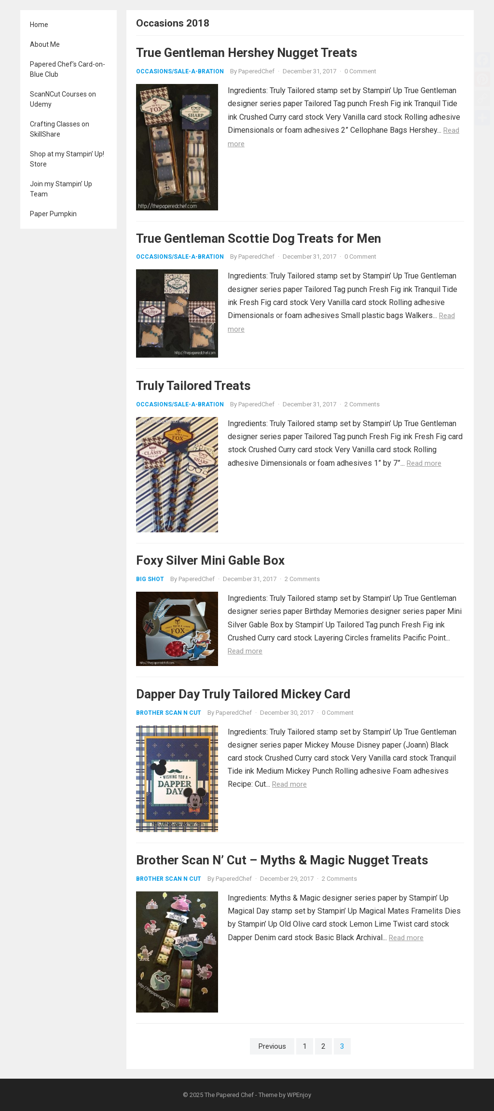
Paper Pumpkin (53, 214)
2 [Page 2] (323, 1046)
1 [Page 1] (304, 1046)
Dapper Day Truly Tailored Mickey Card (243, 694)
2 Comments (362, 404)
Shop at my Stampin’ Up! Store (67, 159)
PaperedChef (256, 71)
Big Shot (150, 579)
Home (39, 24)
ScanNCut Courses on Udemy (63, 99)
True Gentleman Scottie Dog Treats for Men (258, 238)
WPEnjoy (299, 1094)
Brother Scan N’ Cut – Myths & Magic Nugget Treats (282, 860)
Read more (424, 463)
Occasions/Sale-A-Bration (180, 71)
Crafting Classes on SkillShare (59, 129)
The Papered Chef (229, 1094)
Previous (272, 1046)
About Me (45, 44)
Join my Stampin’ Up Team (61, 189)
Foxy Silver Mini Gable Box (210, 560)
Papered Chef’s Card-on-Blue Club (67, 69)
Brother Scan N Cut (168, 712)
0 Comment (360, 71)
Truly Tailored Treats (193, 385)
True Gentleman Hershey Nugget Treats (246, 52)
